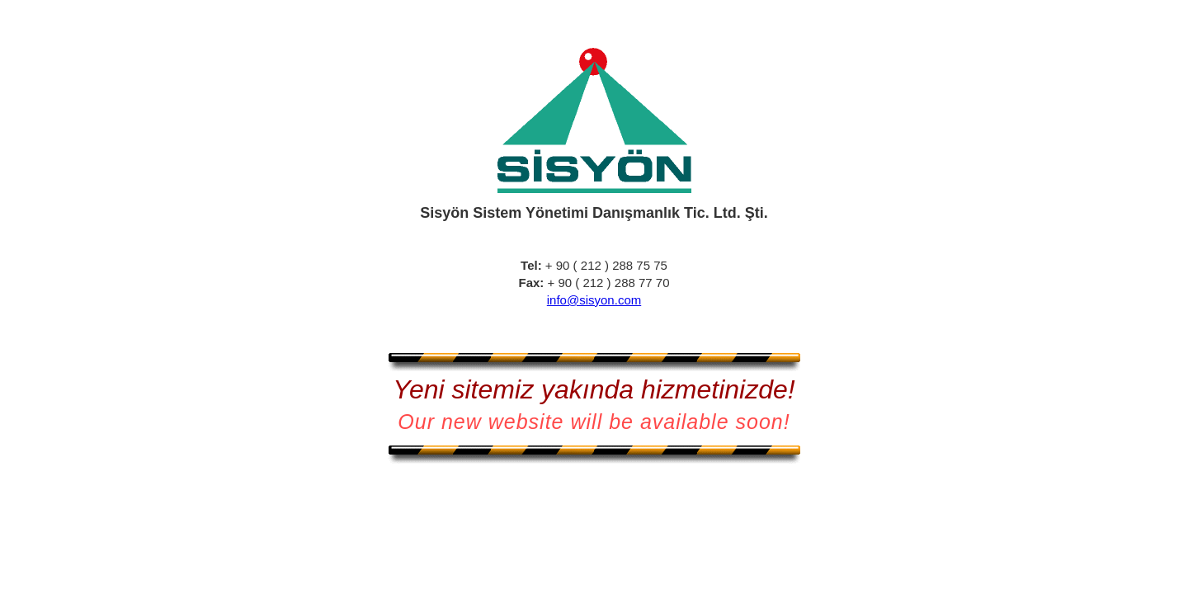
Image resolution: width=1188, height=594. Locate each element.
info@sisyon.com (594, 300)
